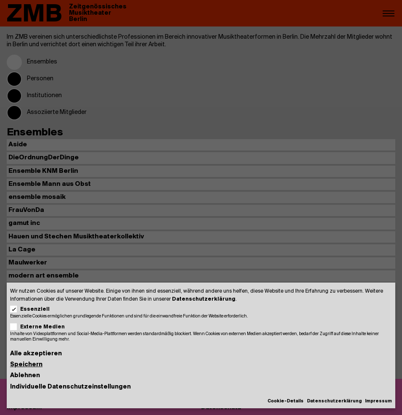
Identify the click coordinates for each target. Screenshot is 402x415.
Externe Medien (40, 327)
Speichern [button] (26, 365)
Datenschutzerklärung (203, 299)
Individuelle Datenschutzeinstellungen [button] (70, 387)
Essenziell (32, 309)
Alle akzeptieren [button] (36, 354)
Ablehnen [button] (25, 376)
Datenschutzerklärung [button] (334, 401)
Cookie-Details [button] (285, 401)
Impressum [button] (378, 401)
